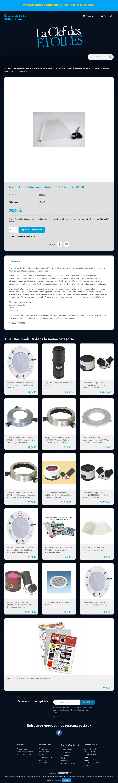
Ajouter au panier (31, 233)
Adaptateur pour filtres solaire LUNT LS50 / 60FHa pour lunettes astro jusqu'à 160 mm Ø (21, 444)
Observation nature (49, 53)
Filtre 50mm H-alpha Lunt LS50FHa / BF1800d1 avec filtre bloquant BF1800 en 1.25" (95, 499)
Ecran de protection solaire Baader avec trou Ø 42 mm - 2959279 (94, 554)
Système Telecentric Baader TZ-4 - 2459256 (59, 388)
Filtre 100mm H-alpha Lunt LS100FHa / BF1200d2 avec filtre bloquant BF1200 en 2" (58, 499)
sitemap (42, 764)
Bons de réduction (68, 767)
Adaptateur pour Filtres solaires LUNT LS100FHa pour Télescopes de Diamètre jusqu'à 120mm (58, 444)
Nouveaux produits (25, 756)
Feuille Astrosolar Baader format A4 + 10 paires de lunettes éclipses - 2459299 (58, 554)
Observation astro (22, 53)
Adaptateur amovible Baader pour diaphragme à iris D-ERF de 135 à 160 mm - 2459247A (96, 444)
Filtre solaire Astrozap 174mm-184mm (58, 607)
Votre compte (70, 748)
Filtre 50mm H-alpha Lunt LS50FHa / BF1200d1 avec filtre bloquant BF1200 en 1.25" (95, 389)
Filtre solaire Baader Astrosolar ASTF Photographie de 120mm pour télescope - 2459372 (20, 554)
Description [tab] (16, 265)
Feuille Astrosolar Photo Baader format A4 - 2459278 (28, 682)
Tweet (66, 248)
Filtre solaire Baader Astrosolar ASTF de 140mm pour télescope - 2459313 (96, 608)
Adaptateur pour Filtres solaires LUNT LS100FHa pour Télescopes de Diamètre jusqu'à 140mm (21, 499)
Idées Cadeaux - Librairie (85, 53)
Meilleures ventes (24, 758)
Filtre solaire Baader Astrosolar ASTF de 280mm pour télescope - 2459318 (20, 389)
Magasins (43, 767)
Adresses (64, 765)
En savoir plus (56, 780)
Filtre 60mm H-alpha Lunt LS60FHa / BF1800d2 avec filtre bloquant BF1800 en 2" (20, 608)
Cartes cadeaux (103, 53)
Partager (59, 248)
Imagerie (35, 53)
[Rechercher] (101, 61)
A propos (42, 758)
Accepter (66, 780)
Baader (42, 198)
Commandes (66, 759)
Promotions (22, 753)
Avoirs (63, 762)
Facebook (59, 737)
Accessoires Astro (66, 53)
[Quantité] (12, 234)
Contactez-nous (45, 761)
